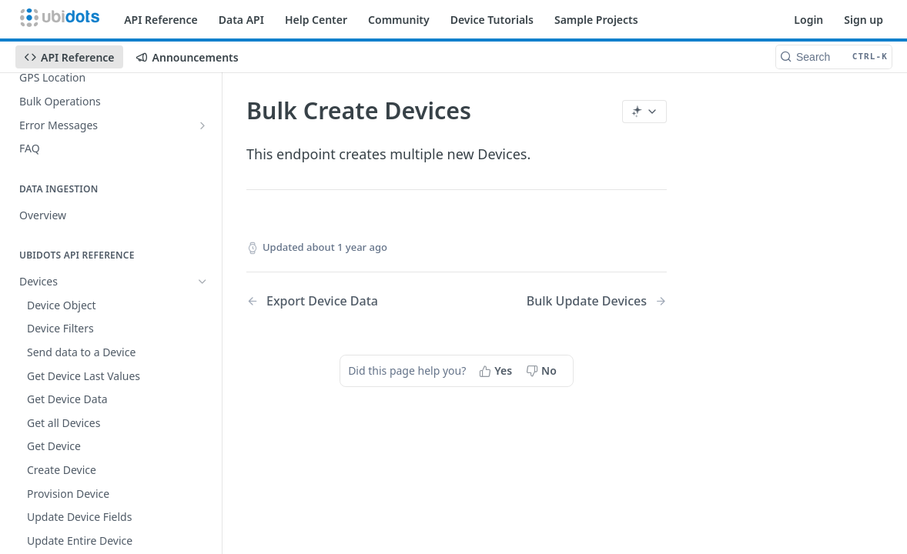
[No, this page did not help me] (542, 370)
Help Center (316, 19)
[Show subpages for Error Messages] (202, 125)
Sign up (863, 19)
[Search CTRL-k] (834, 56)
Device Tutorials (492, 19)
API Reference (161, 19)
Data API (241, 19)
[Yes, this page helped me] (497, 370)
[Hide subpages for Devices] (202, 281)
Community (399, 19)
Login (808, 19)
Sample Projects (596, 19)
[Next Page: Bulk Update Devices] (597, 301)
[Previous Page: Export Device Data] (336, 301)
